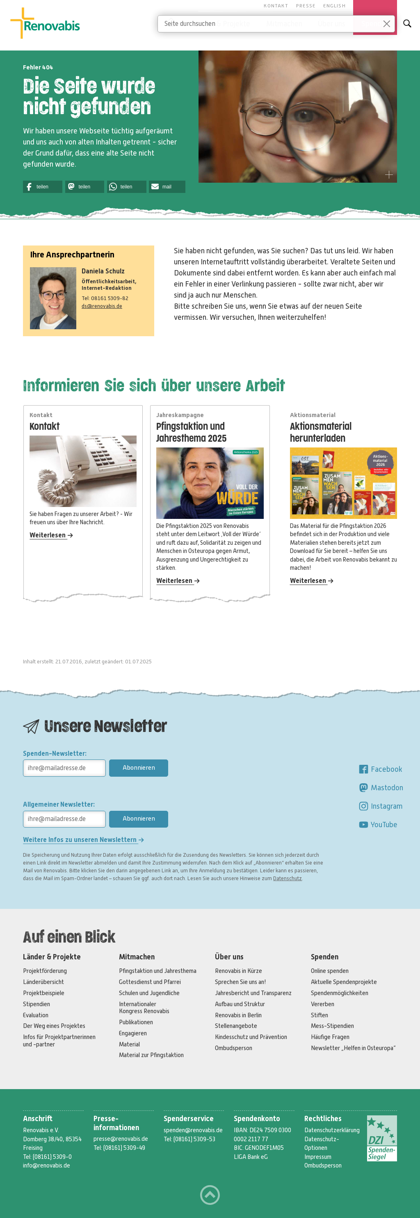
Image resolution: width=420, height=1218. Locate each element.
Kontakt (276, 6)
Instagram (380, 806)
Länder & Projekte (52, 957)
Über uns (229, 957)
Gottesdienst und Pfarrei (150, 982)
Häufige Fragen (330, 1037)
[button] (42, 187)
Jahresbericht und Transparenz (253, 993)
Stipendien (36, 1004)
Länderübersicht (43, 982)
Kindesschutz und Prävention (251, 1037)
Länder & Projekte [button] (221, 24)
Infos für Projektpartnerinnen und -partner (59, 1040)
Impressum (317, 1157)
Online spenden (330, 971)
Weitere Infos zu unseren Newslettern (83, 840)
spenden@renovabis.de (193, 1130)
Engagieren (133, 1033)
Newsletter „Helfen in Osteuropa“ (353, 1048)
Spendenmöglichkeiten (339, 993)
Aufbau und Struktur (240, 1004)
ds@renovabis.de (102, 306)
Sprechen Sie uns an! (240, 982)
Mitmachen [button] (284, 24)
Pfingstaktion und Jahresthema (157, 971)
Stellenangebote (236, 1026)
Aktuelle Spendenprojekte (344, 982)
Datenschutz (287, 878)
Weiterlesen (51, 535)
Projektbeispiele (43, 993)
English (334, 6)
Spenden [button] (375, 24)
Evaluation (35, 1015)
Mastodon (380, 788)
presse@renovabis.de (121, 1138)
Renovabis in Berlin (238, 1015)
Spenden (324, 957)
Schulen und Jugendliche (149, 993)
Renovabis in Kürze (238, 971)
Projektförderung (45, 971)
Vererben (322, 1004)
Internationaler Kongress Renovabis (144, 1007)
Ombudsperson (233, 1048)
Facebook (380, 769)
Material (129, 1044)
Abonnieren (139, 767)
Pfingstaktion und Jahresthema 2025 (191, 432)
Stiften (319, 1015)
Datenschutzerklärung (332, 1130)
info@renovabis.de (46, 1165)
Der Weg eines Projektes (54, 1026)
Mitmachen (137, 957)
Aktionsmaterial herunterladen (321, 432)
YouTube (377, 825)
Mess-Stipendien (332, 1026)
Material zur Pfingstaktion (151, 1055)
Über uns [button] (331, 24)
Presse (305, 6)
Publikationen (136, 1022)
